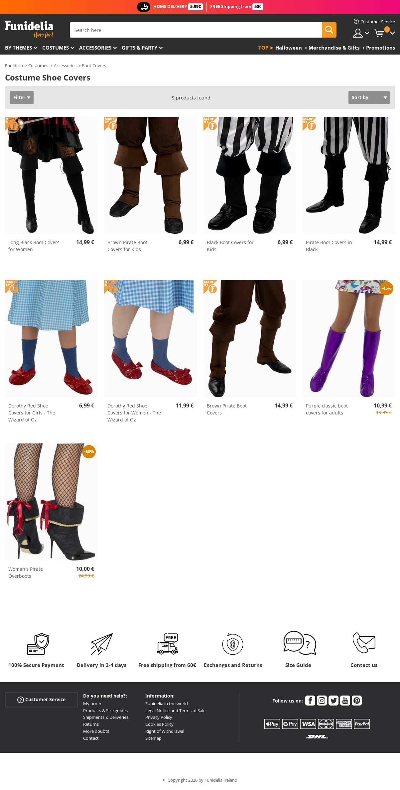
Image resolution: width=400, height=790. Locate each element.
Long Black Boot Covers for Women (34, 245)
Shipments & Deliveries (105, 717)
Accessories (95, 47)
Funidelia (14, 66)
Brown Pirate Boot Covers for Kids (127, 245)
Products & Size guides (105, 710)
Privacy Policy (158, 717)
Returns (91, 724)
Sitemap (153, 738)
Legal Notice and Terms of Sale (175, 710)
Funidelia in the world (166, 704)
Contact (91, 738)
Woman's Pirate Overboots (25, 572)
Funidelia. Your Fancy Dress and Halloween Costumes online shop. (29, 29)
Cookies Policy (159, 724)
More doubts (96, 731)
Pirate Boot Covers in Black (329, 245)
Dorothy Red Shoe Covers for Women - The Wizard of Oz (134, 412)
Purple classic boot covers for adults (327, 409)
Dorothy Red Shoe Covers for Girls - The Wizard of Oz (31, 412)
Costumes (55, 47)
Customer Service (41, 699)
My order (92, 704)
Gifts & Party (139, 47)
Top (263, 47)
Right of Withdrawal (164, 731)
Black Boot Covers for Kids (230, 245)
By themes (18, 47)
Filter (19, 97)
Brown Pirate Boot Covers (227, 409)
